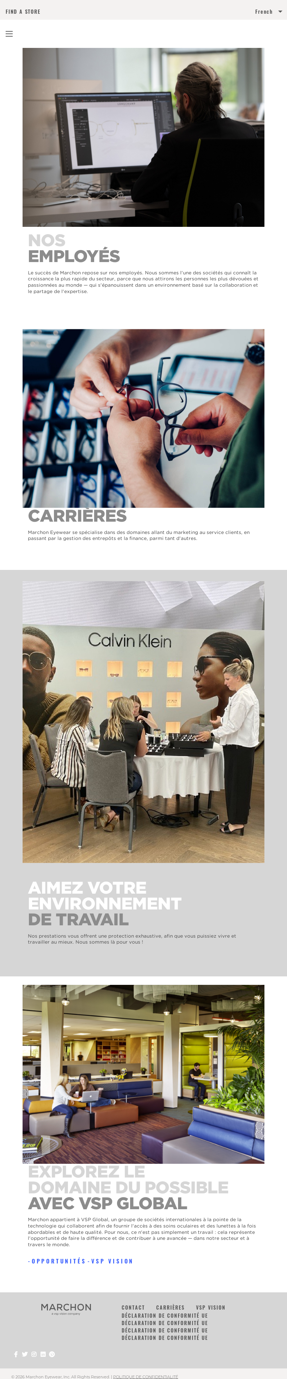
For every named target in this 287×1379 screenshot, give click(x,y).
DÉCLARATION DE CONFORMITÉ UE (165, 1315)
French (264, 11)
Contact (133, 1307)
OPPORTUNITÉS (59, 1261)
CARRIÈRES (170, 1307)
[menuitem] (212, 13)
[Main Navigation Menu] (9, 34)
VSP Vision (112, 1261)
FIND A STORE (23, 11)
